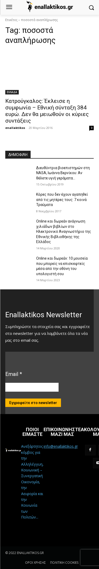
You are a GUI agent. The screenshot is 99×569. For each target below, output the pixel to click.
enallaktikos (15, 128)
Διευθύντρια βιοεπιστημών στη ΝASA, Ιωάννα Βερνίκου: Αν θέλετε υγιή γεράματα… (63, 173)
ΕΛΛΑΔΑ (12, 92)
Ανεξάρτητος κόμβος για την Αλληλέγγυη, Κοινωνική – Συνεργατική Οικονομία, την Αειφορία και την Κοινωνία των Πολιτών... (32, 482)
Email (13, 374)
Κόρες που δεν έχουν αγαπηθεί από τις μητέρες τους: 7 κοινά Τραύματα (62, 199)
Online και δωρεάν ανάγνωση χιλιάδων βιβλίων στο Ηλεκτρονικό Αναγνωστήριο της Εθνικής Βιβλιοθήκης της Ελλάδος (63, 231)
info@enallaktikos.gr (61, 446)
